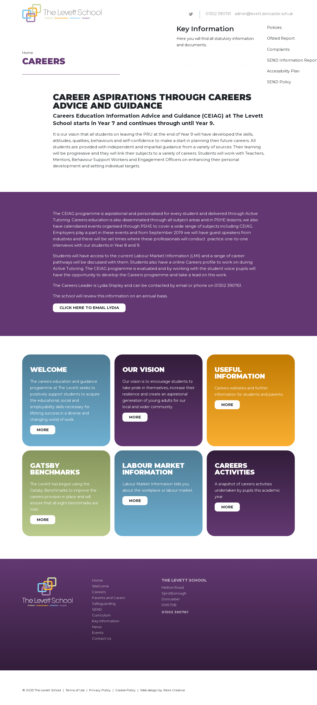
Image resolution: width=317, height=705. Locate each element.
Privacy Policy (100, 690)
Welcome (66, 30)
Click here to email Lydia (89, 307)
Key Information (221, 30)
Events (261, 30)
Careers (86, 30)
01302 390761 (218, 13)
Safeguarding (149, 30)
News (245, 30)
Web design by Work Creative (162, 690)
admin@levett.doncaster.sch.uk (264, 13)
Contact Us (282, 30)
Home (27, 52)
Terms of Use (75, 690)
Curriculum (191, 30)
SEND (171, 30)
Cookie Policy (125, 690)
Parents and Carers (114, 30)
